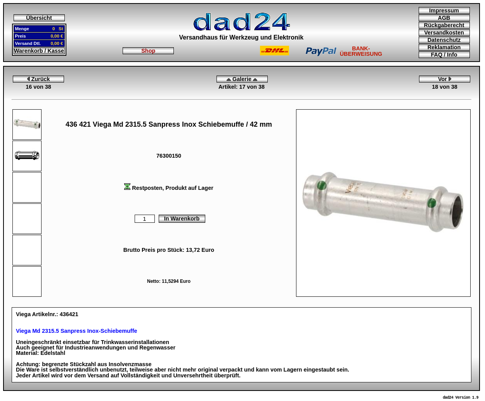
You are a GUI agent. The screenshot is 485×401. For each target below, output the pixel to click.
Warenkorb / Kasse (39, 51)
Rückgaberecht (444, 25)
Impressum (444, 10)
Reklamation (444, 47)
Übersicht (39, 18)
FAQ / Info (444, 55)
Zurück (38, 79)
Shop (148, 51)
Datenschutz (444, 40)
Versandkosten (444, 32)
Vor (444, 79)
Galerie (242, 79)
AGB (444, 18)
